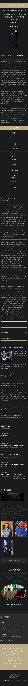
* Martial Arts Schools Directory (17, 509)
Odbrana (3, 225)
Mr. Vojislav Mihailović (16, 122)
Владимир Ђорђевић (12, 61)
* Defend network (20, 511)
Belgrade (18, 118)
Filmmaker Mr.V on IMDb (14, 664)
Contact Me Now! (14, 661)
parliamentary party (18, 110)
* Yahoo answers (21, 515)
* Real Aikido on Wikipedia (8, 507)
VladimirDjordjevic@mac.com (9, 624)
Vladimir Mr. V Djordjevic (15, 680)
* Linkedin (17, 504)
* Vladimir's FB (13, 517)
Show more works (14, 560)
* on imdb (4, 502)
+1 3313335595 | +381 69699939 (10, 630)
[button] (3, 570)
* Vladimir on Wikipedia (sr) (18, 505)
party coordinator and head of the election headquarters (13, 116)
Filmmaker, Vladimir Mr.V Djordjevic (11, 59)
